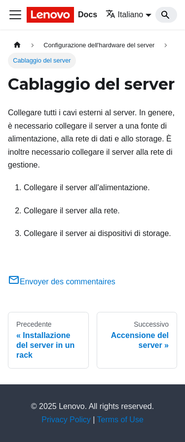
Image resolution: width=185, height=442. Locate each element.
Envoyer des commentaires (61, 281)
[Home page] (17, 45)
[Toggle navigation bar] (15, 14)
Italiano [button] (125, 14)
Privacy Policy (66, 419)
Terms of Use (120, 419)
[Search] (166, 15)
